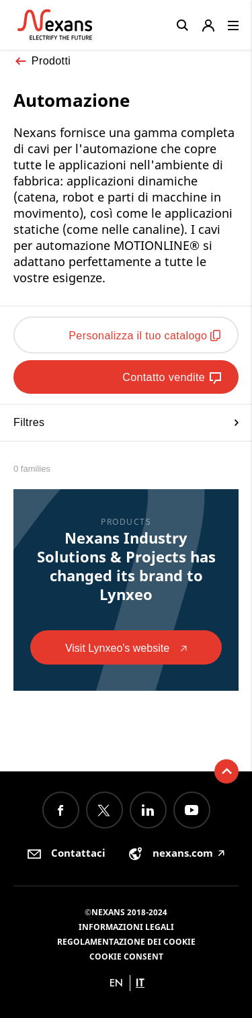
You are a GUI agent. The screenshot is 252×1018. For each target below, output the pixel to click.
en (116, 982)
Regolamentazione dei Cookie (126, 941)
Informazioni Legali (126, 927)
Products (126, 521)
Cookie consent (126, 956)
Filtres (126, 422)
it (140, 982)
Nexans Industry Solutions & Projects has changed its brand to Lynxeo (126, 565)
